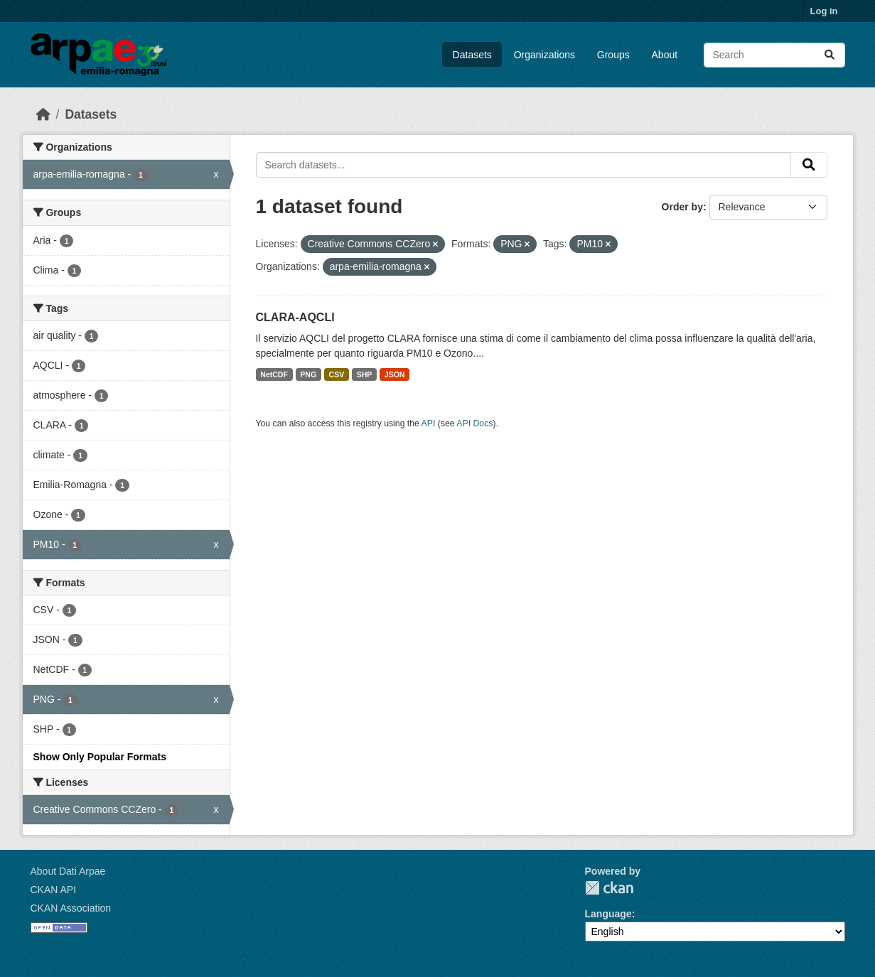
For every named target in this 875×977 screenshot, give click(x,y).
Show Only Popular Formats (99, 756)
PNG (308, 374)
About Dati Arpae (68, 871)
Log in (824, 11)
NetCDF (274, 374)
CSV (337, 374)
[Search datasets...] (774, 55)
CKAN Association (71, 908)
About (665, 54)
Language (608, 913)
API (429, 423)
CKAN (609, 887)
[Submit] (829, 55)
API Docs (474, 423)
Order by (682, 206)
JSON (395, 374)
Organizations (544, 54)
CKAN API (54, 889)
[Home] (43, 114)
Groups (613, 54)
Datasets (472, 54)
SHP (364, 374)
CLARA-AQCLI (295, 317)
